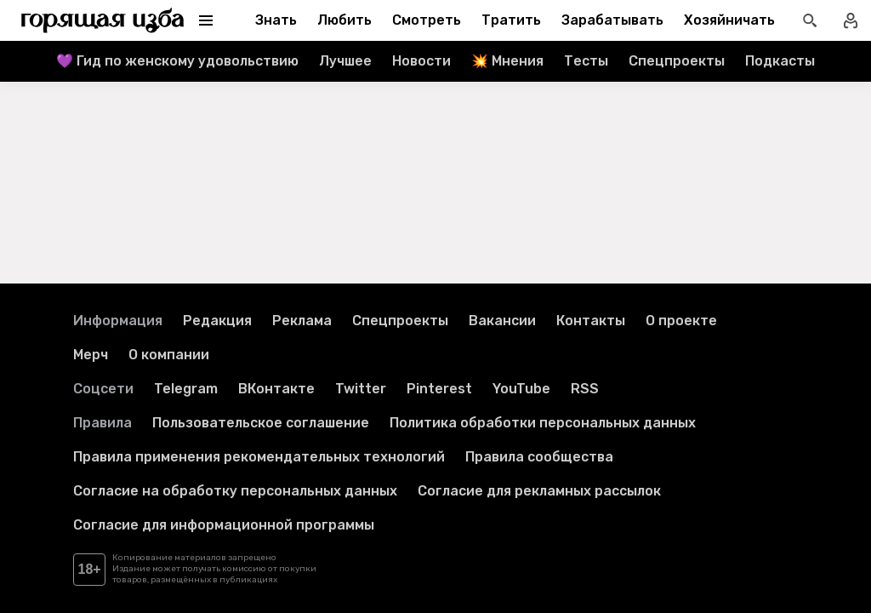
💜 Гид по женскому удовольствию (177, 61)
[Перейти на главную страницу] (102, 20)
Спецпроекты (677, 61)
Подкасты (780, 61)
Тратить (511, 20)
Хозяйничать (729, 20)
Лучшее (345, 61)
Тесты (586, 61)
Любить (344, 20)
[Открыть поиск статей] (810, 20)
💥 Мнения (507, 61)
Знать (276, 20)
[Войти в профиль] (850, 20)
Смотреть (426, 20)
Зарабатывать (612, 20)
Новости (421, 61)
